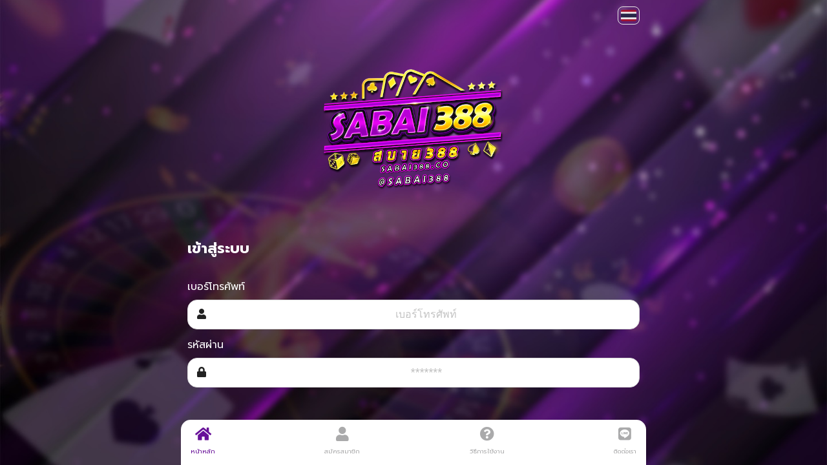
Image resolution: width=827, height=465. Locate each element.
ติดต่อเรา (625, 441)
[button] (629, 15)
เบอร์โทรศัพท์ (216, 286)
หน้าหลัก (203, 441)
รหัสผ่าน (205, 345)
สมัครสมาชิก (342, 441)
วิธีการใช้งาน (487, 441)
